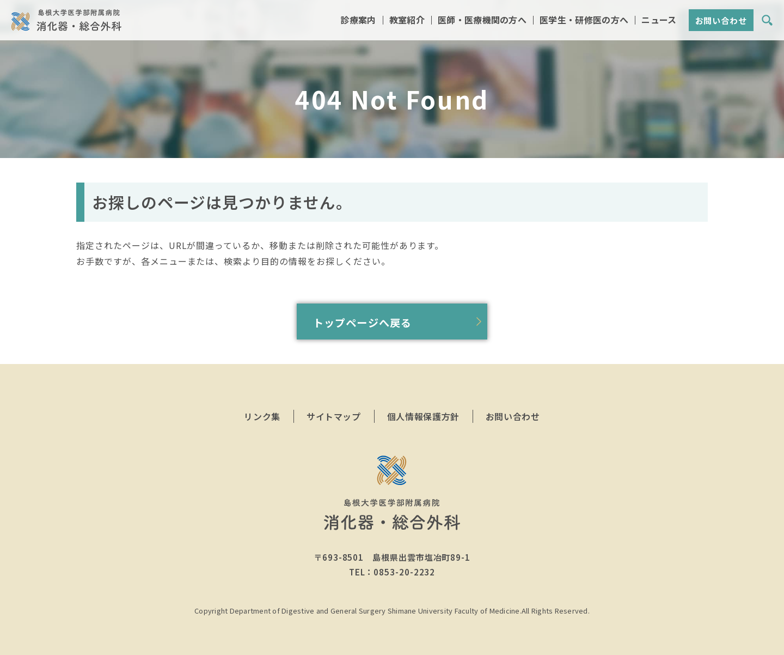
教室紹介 (407, 21)
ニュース (658, 21)
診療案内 (358, 21)
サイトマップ (334, 416)
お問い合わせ (721, 21)
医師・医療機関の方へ (482, 21)
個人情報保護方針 (423, 416)
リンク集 (262, 416)
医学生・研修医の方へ (584, 21)
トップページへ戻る (362, 322)
